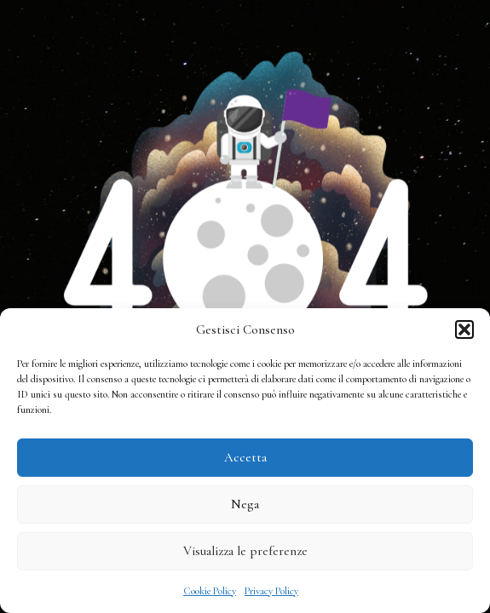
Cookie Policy (209, 591)
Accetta (245, 457)
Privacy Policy (271, 591)
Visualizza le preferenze (245, 551)
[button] (464, 329)
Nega (245, 504)
